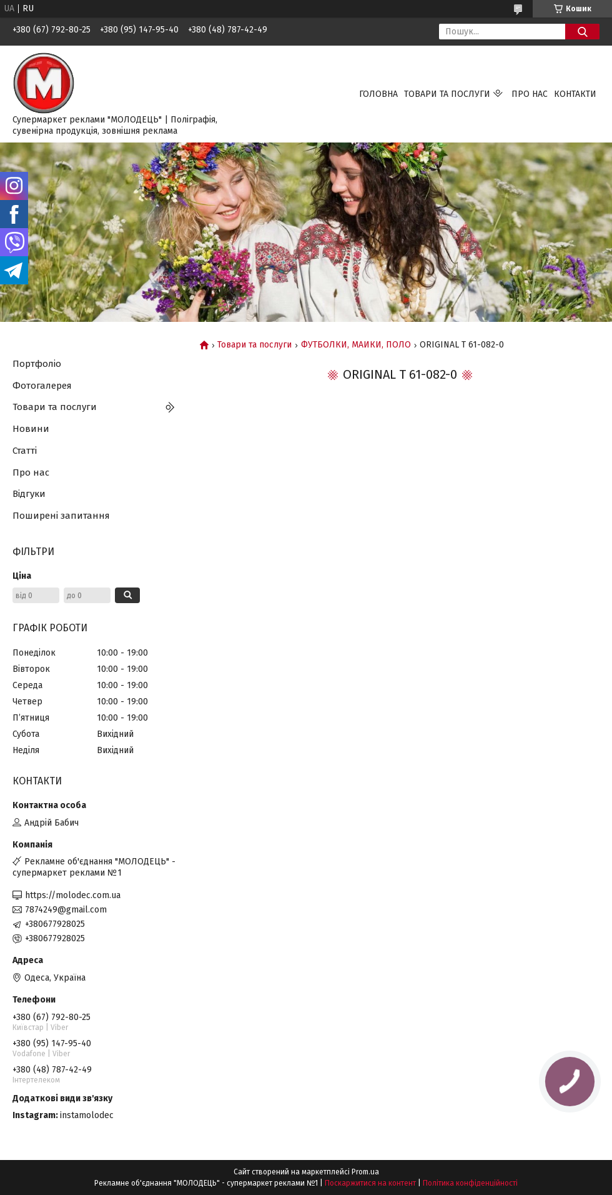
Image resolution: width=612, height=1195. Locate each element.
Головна (378, 94)
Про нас (529, 94)
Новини (30, 428)
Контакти (575, 94)
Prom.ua (365, 1172)
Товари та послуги (447, 94)
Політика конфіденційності (470, 1183)
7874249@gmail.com (66, 909)
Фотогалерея (42, 385)
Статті (24, 450)
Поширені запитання (61, 515)
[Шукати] (582, 31)
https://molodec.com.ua (73, 895)
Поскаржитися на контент (370, 1183)
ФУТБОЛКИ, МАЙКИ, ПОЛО (356, 345)
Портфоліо (36, 363)
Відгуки (29, 493)
